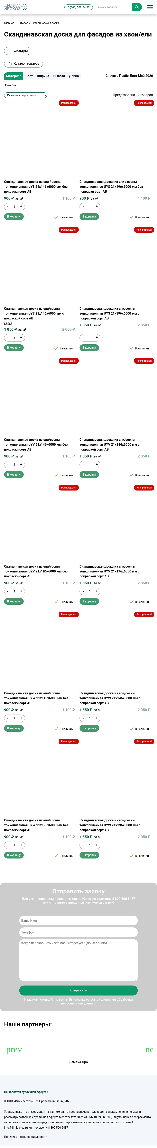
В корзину (14, 216)
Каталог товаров (23, 64)
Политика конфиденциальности (25, 1136)
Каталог (23, 22)
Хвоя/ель (11, 85)
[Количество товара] (14, 206)
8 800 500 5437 (123, 899)
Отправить (78, 990)
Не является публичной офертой (26, 1092)
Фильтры (18, 51)
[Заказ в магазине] (25, 95)
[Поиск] (137, 7)
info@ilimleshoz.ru (16, 1127)
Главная (9, 22)
